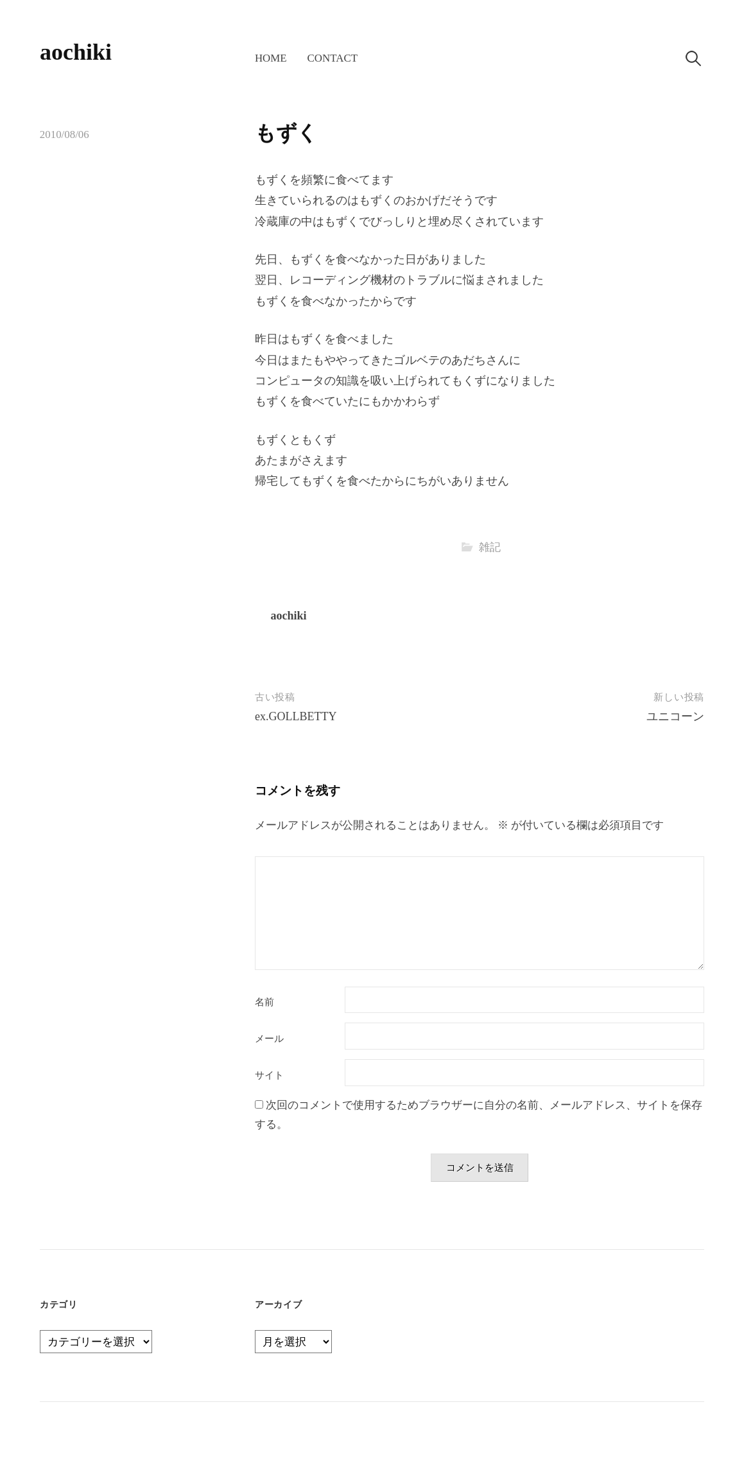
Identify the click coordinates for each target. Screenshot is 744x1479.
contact (332, 58)
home (271, 58)
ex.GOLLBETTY (295, 716)
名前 (264, 1002)
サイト (269, 1075)
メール (269, 1039)
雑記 (490, 547)
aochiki (76, 52)
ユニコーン (675, 716)
